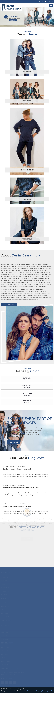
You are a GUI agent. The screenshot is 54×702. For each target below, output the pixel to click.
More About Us (9, 304)
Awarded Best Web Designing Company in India (38, 691)
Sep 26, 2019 (21, 485)
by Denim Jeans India (9, 466)
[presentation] (6, 16)
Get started (14, 442)
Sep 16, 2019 (21, 466)
